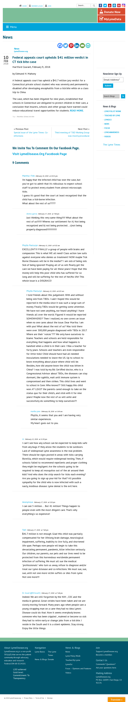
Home (24, 6)
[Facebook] (60, 45)
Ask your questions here (106, 667)
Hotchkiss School (22, 116)
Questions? (111, 664)
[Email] (82, 45)
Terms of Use (39, 698)
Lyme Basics (40, 651)
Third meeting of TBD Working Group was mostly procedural (72, 134)
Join (49, 6)
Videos (107, 136)
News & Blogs (41, 659)
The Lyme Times (111, 144)
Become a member (104, 655)
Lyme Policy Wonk (112, 111)
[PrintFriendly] (88, 45)
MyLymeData (110, 19)
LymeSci (108, 120)
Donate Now (109, 11)
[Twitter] (65, 45)
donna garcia (31, 213)
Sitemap (50, 698)
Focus (107, 128)
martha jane (35, 411)
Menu (11, 27)
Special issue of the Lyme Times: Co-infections (31, 134)
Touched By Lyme (112, 115)
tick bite (31, 116)
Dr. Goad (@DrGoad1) (31, 593)
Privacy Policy (28, 698)
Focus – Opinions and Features (78, 668)
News (106, 124)
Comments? (101, 664)
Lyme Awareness (111, 132)
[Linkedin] (76, 45)
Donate (51, 659)
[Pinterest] (71, 45)
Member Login (37, 6)
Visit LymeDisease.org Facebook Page (39, 154)
